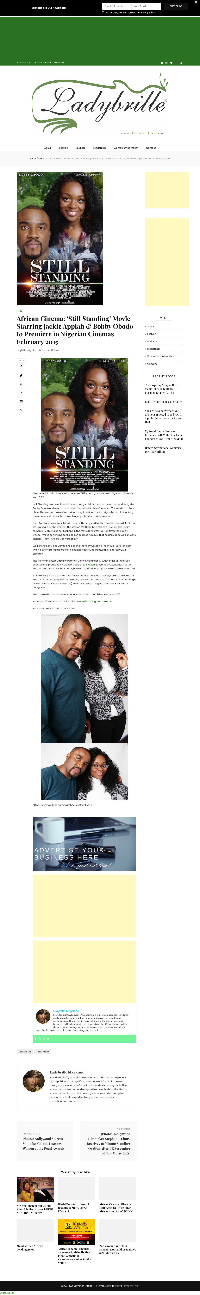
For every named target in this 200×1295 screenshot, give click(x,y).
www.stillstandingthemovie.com (94, 601)
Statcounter (7, 1293)
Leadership (99, 148)
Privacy (117, 1285)
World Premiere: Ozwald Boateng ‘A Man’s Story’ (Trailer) (73, 1207)
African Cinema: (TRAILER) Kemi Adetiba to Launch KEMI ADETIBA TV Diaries (35, 1209)
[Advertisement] (100, 37)
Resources (59, 62)
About (47, 148)
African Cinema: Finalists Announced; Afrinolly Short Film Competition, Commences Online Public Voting (74, 1256)
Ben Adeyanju (90, 564)
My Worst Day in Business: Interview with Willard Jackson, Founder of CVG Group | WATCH (164, 435)
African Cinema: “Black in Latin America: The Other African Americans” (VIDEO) (116, 1207)
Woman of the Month (126, 148)
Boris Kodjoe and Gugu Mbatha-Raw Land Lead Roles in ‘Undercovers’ (117, 1249)
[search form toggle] (181, 63)
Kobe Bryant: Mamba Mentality (163, 402)
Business (80, 148)
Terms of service (131, 1285)
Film (19, 311)
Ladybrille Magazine (26, 350)
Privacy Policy (23, 62)
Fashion (63, 148)
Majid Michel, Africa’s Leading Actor (30, 1247)
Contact (151, 148)
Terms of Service (42, 62)
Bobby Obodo (25, 1052)
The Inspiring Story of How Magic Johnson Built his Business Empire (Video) (161, 388)
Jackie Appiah (42, 1052)
